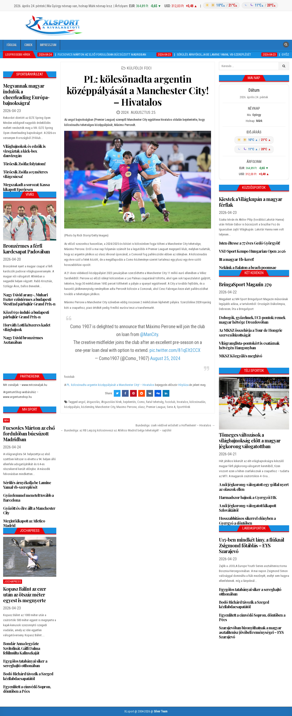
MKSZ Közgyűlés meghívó (240, 355)
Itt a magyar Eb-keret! (236, 259)
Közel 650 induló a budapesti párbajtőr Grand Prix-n (26, 314)
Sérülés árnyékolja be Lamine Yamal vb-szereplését (27, 485)
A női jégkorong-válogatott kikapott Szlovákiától (247, 508)
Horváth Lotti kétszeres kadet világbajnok (26, 327)
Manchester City (105, 407)
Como (141, 402)
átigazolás (93, 402)
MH (6, 420)
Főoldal (12, 44)
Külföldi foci (139, 68)
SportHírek (183, 407)
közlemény (87, 407)
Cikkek (28, 44)
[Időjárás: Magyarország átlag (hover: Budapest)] (240, 5)
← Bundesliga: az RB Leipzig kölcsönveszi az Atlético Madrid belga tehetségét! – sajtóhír (116, 430)
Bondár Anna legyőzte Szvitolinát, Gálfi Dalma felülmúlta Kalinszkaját (21, 648)
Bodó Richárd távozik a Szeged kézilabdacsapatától (28, 676)
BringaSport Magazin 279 (245, 284)
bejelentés (129, 402)
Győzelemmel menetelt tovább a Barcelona (28, 497)
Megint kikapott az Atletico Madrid (24, 523)
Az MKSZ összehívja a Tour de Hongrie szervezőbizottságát (250, 332)
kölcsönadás (197, 402)
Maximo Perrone (126, 407)
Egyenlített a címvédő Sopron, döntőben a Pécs (27, 689)
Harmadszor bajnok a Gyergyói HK (247, 497)
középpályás (72, 407)
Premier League (155, 407)
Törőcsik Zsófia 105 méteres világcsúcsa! (25, 174)
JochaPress (12, 581)
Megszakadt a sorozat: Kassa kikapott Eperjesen (26, 187)
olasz (141, 407)
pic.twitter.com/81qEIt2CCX (174, 350)
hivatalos (182, 402)
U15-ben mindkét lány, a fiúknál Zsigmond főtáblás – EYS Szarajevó (251, 545)
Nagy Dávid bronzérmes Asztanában (23, 340)
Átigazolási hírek (111, 402)
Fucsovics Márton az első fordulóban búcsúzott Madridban (29, 433)
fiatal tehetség (155, 402)
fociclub (170, 402)
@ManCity (149, 334)
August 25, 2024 (165, 358)
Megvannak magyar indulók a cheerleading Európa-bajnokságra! (26, 94)
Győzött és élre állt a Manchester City (29, 510)
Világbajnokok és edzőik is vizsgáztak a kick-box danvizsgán (24, 151)
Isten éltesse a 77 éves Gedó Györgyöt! (249, 243)
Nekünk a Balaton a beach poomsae (247, 267)
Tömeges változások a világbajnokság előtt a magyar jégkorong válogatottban (250, 440)
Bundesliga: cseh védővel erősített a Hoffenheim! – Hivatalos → (175, 425)
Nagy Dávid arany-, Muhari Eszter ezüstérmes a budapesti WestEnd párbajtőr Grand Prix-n (29, 299)
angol (81, 402)
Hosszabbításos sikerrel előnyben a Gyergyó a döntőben (247, 520)
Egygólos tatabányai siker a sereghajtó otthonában (25, 663)
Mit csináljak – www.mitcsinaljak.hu (25, 385)
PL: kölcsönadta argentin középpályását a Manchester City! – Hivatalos (138, 90)
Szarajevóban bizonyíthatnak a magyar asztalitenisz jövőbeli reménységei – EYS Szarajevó (251, 632)
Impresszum (48, 44)
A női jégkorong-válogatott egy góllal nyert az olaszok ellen (253, 487)
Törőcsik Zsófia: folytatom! (24, 163)
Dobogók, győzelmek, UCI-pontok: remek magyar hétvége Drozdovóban (252, 320)
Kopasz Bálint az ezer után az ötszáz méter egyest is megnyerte (24, 594)
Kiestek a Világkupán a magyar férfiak (250, 202)
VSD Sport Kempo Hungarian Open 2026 (252, 251)
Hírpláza (183, 385)
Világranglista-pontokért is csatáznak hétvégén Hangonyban (249, 345)
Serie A (171, 407)
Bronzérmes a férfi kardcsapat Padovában (26, 248)
